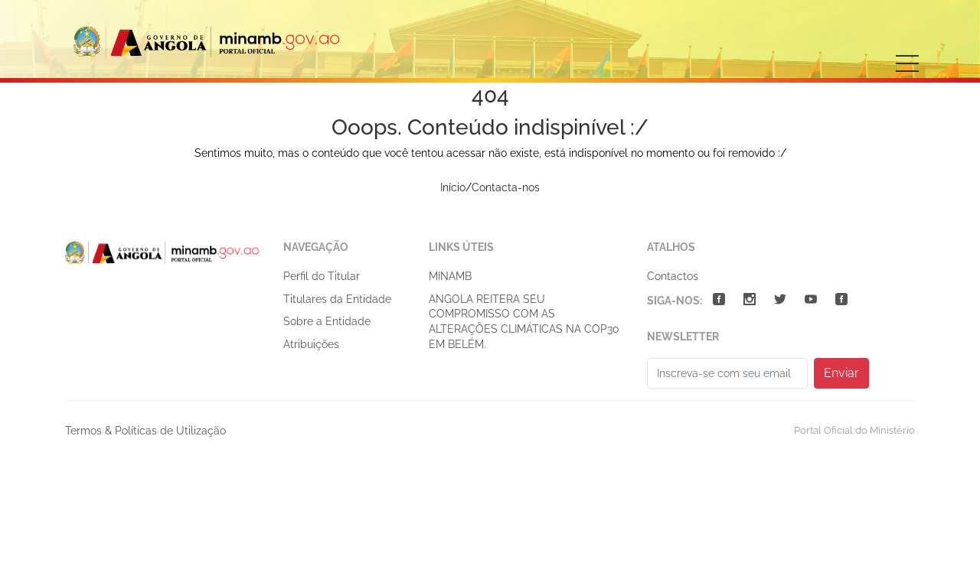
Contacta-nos (506, 187)
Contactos (672, 276)
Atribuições (311, 344)
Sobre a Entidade (327, 321)
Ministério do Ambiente (207, 40)
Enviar (841, 373)
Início (453, 187)
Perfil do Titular (321, 276)
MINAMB (450, 276)
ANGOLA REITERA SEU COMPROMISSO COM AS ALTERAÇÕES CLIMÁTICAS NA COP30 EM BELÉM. (524, 321)
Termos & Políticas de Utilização (145, 431)
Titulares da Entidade (337, 299)
